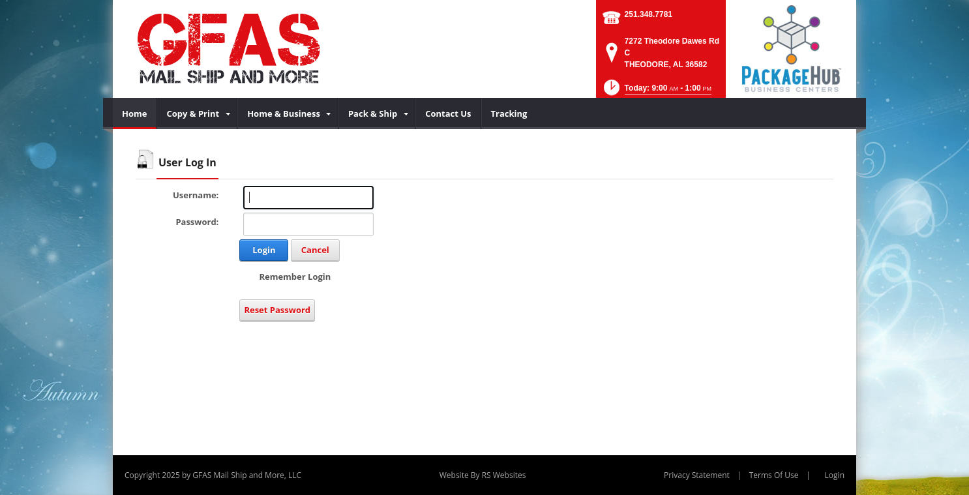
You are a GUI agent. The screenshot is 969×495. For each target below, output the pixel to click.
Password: (196, 222)
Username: (195, 195)
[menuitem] (135, 113)
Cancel (315, 250)
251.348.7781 (648, 14)
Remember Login (295, 276)
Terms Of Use (774, 475)
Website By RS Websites (483, 475)
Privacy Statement (697, 475)
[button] (656, 92)
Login (263, 250)
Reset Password (277, 310)
